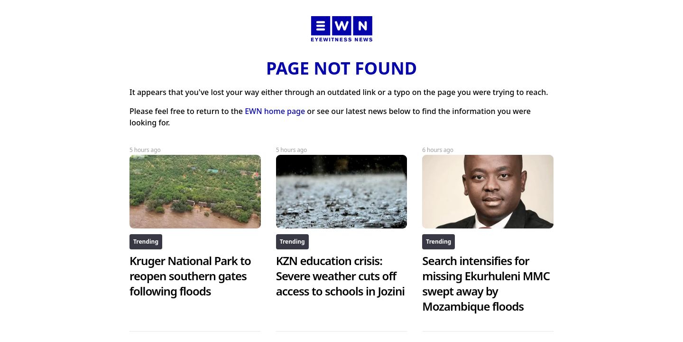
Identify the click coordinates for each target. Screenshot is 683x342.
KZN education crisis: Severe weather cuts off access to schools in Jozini (340, 276)
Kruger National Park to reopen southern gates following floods (190, 276)
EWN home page (275, 111)
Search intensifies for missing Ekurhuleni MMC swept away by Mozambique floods (486, 283)
